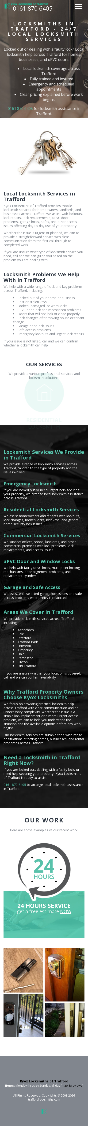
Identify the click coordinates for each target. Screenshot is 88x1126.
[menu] (78, 5)
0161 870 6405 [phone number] (32, 8)
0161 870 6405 (20, 108)
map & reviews (72, 1086)
